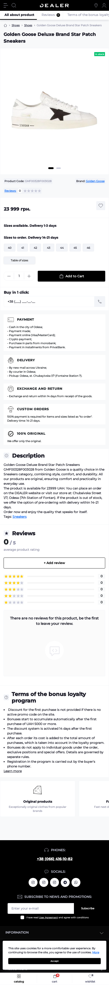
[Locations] (96, 5)
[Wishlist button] (100, 205)
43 (48, 247)
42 (35, 247)
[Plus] (29, 276)
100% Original (31, 434)
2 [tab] (58, 168)
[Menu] (6, 5)
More (95, 952)
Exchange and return (39, 389)
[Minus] (9, 276)
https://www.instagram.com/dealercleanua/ (54, 882)
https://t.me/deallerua (65, 882)
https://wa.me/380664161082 (76, 882)
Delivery (26, 360)
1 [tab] (51, 168)
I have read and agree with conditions (57, 917)
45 (75, 247)
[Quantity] (19, 276)
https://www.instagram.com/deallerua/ (43, 882)
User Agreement (48, 917)
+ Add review (54, 563)
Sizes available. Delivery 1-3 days (30, 226)
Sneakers (20, 517)
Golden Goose (95, 181)
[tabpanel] (54, 112)
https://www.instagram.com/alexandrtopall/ (33, 882)
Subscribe (87, 908)
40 (9, 247)
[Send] (99, 301)
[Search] (14, 5)
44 (62, 247)
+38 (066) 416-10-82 (54, 859)
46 (88, 247)
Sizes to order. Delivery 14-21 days (31, 238)
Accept (54, 961)
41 (22, 247)
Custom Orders (33, 409)
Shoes (16, 25)
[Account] (104, 5)
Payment (25, 319)
